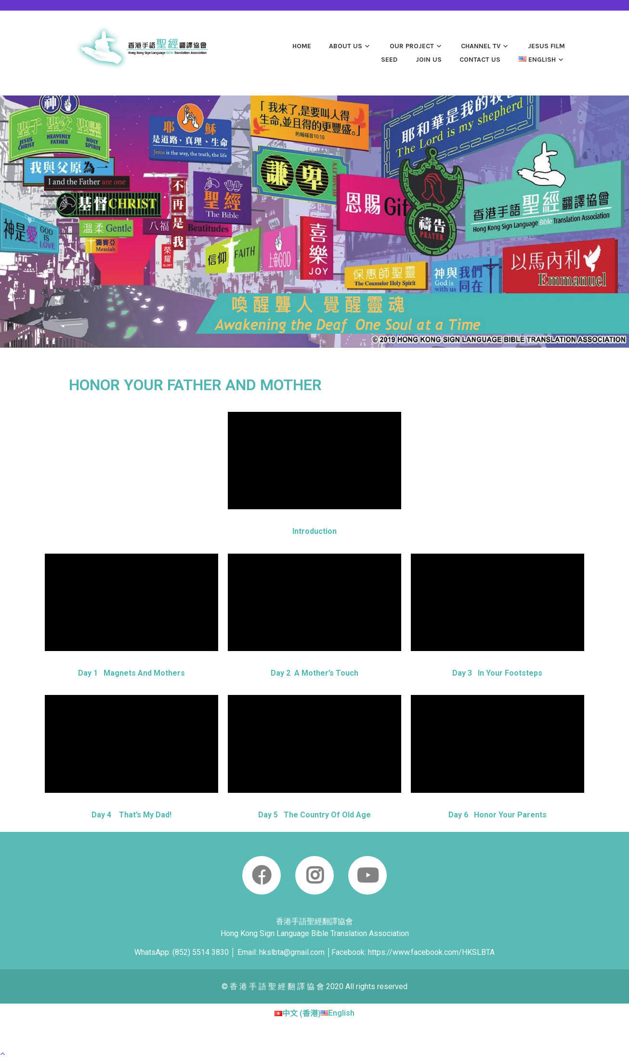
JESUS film (546, 46)
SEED (389, 59)
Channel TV (480, 46)
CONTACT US (479, 59)
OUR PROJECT (412, 46)
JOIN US (429, 59)
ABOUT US (345, 46)
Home (301, 46)
